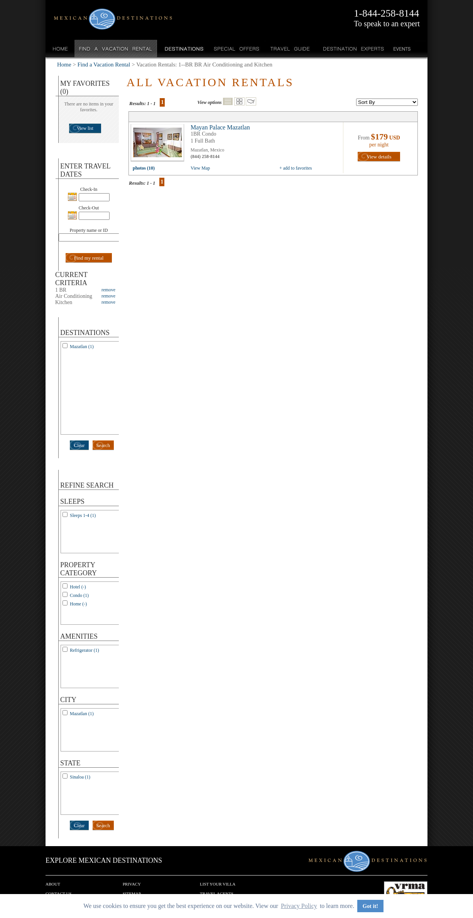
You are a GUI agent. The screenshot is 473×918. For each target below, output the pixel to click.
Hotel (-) (78, 587)
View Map (200, 168)
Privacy (132, 884)
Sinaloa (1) (80, 777)
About (53, 884)
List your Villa (217, 884)
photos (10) (144, 168)
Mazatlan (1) (82, 346)
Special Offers (236, 48)
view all (159, 144)
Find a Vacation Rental (115, 48)
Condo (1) (79, 595)
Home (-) (78, 604)
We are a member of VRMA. (405, 892)
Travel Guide (290, 48)
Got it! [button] (370, 906)
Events (401, 48)
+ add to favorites (295, 168)
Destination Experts (351, 48)
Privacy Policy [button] (299, 906)
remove (108, 289)
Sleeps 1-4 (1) (83, 515)
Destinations (183, 48)
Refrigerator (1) (84, 650)
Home (60, 48)
